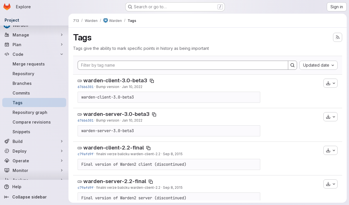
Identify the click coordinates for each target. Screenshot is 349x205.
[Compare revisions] (34, 121)
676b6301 (86, 87)
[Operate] (34, 160)
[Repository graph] (34, 112)
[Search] (292, 65)
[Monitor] (34, 170)
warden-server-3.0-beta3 (116, 114)
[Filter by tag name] (183, 65)
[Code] (34, 54)
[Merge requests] (34, 63)
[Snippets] (34, 131)
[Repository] (34, 73)
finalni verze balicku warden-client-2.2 (128, 154)
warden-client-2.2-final (113, 147)
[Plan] (34, 44)
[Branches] (34, 83)
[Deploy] (34, 150)
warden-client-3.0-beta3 (115, 80)
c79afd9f (86, 154)
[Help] (34, 186)
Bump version (107, 87)
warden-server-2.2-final (114, 181)
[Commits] (34, 92)
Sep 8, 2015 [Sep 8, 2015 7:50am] (173, 154)
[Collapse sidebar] (34, 197)
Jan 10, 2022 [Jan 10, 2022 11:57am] (132, 87)
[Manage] (34, 34)
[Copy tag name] (151, 80)
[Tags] (34, 102)
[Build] (34, 141)
